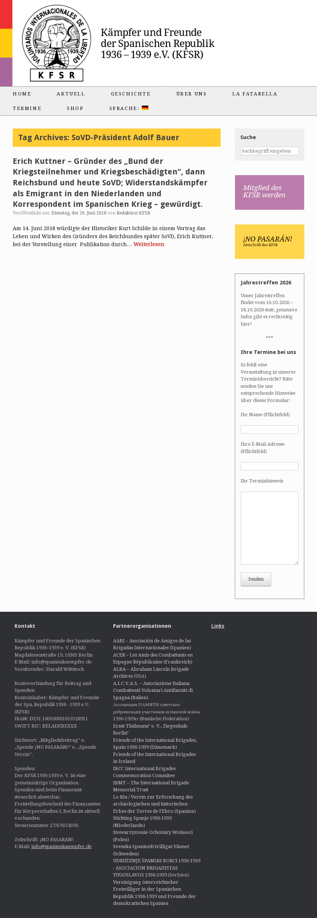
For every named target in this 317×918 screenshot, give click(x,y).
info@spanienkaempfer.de (61, 846)
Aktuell (71, 93)
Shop (75, 108)
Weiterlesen (148, 244)
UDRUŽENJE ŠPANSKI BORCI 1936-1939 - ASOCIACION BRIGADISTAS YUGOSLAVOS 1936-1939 (156, 868)
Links (217, 626)
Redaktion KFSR (133, 213)
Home (22, 93)
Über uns (191, 93)
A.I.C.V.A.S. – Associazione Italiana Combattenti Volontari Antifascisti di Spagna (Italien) (153, 690)
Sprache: (128, 108)
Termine (27, 108)
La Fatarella (254, 93)
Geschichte (131, 93)
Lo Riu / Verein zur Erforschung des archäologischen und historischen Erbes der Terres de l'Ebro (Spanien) (154, 804)
